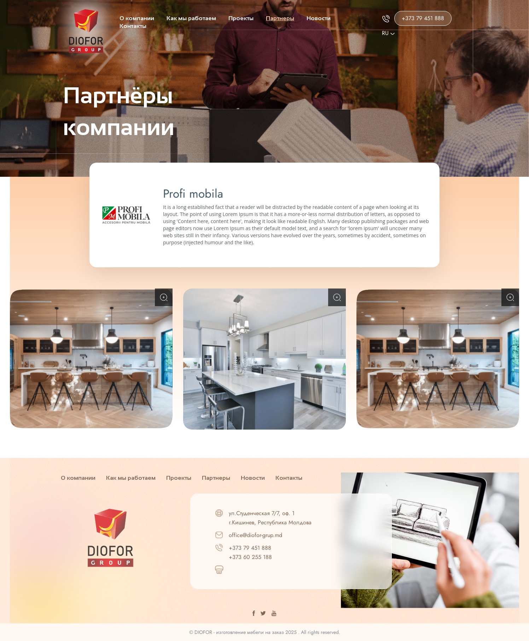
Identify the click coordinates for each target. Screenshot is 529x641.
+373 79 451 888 (423, 18)
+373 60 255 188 (250, 557)
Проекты (241, 18)
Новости (319, 18)
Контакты (133, 26)
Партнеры (280, 18)
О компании (137, 18)
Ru (388, 33)
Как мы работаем (191, 18)
